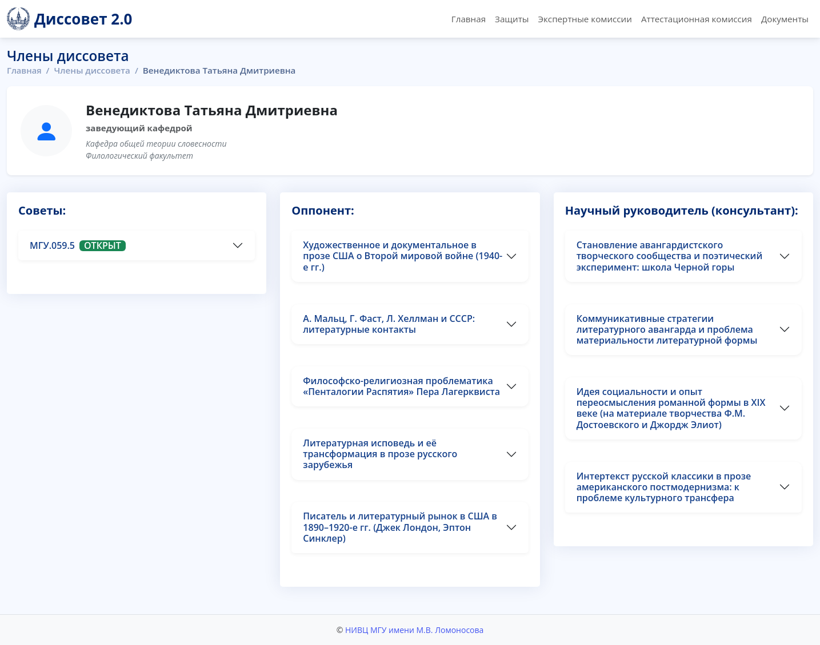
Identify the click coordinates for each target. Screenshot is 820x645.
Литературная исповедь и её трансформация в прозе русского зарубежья (380, 454)
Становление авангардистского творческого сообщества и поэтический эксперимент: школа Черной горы (670, 256)
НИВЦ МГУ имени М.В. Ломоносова (414, 629)
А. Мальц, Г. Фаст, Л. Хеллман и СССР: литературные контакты (389, 324)
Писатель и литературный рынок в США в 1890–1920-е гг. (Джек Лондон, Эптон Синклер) (400, 527)
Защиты (512, 19)
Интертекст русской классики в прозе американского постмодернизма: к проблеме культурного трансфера (664, 487)
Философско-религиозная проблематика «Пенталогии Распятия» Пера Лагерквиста (401, 386)
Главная (468, 19)
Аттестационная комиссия (696, 19)
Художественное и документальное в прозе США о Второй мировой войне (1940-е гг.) (402, 256)
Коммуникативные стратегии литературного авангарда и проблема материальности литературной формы (667, 329)
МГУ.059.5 (78, 245)
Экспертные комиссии (584, 19)
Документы (785, 19)
